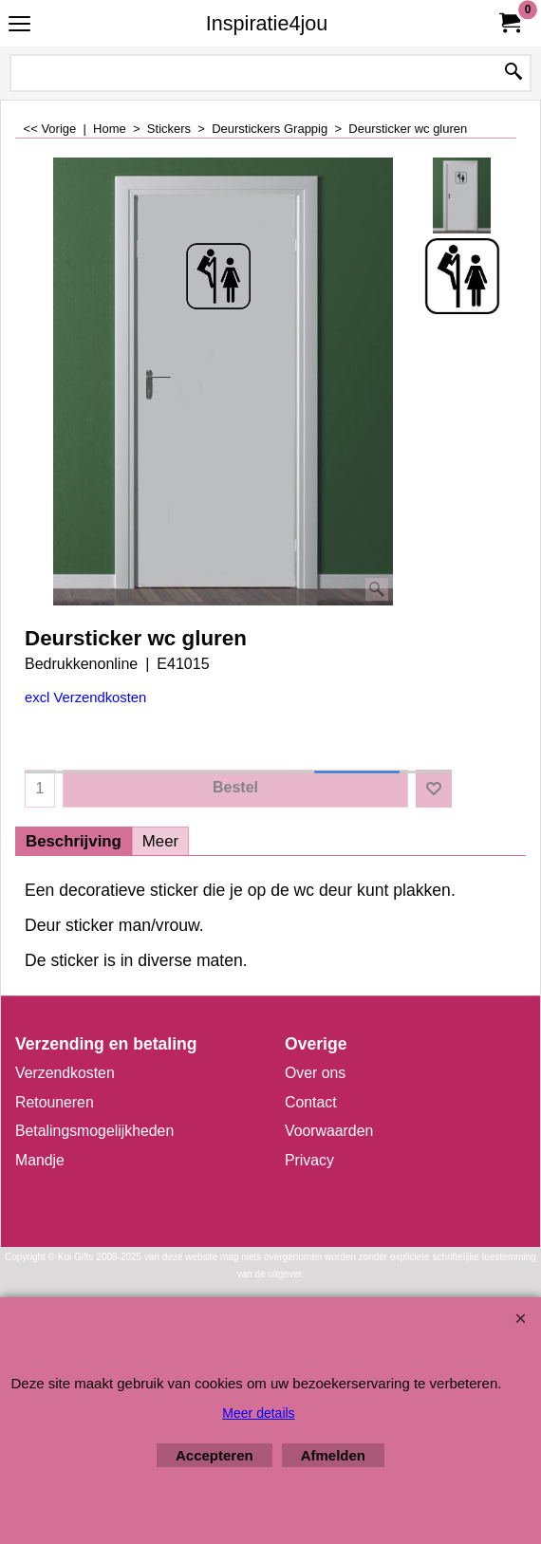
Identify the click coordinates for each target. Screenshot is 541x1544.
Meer (160, 841)
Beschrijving (73, 841)
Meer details (258, 1413)
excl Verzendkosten (85, 697)
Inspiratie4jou (266, 23)
